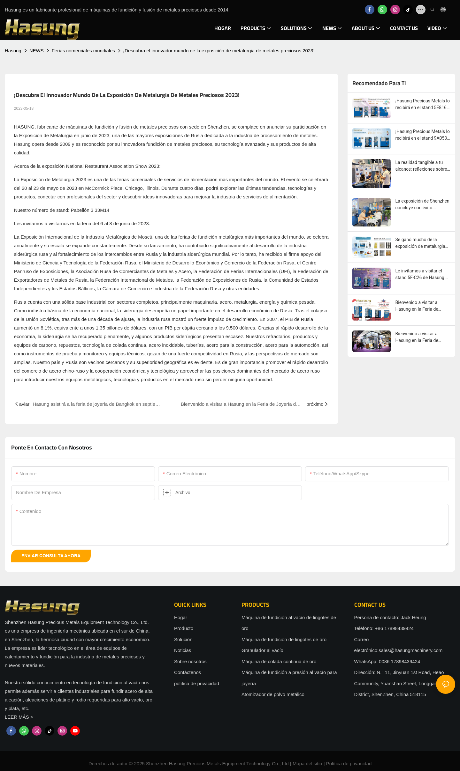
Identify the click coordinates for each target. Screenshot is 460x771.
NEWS (36, 50)
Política (334, 763)
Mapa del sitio (307, 763)
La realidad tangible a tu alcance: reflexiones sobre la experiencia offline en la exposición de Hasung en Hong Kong (421, 166)
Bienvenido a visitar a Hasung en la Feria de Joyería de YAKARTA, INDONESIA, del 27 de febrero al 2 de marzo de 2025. (419, 306)
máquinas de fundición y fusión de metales (111, 127)
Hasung (13, 50)
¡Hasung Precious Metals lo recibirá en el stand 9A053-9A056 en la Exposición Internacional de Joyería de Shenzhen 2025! (422, 135)
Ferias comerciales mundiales (83, 50)
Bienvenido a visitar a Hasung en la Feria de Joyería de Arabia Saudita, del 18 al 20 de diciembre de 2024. (421, 337)
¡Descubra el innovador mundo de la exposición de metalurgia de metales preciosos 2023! (219, 50)
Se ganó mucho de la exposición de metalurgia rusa (420, 243)
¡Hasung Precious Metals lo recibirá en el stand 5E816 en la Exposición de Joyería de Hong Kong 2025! (422, 104)
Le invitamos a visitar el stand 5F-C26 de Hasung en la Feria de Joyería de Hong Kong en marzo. (422, 274)
